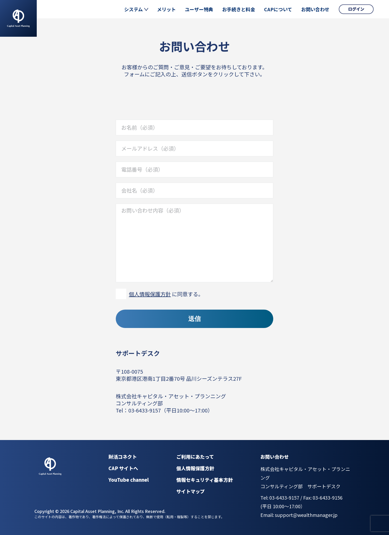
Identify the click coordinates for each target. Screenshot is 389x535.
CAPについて (278, 9)
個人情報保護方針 (150, 294)
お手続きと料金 (238, 9)
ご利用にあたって (195, 456)
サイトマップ (190, 491)
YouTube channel (128, 479)
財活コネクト (122, 456)
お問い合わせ (315, 9)
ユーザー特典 (199, 9)
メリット (166, 9)
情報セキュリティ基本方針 (204, 479)
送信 (194, 318)
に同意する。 (166, 294)
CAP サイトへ (123, 468)
